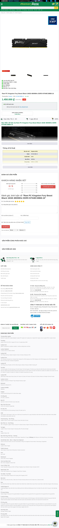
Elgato (9, 445)
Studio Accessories (21, 450)
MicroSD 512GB (18, 370)
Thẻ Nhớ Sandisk (4, 369)
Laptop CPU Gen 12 (15, 342)
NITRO (19, 346)
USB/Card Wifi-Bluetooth (29, 488)
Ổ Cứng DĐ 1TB (23, 493)
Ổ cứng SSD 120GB (4, 503)
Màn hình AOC (29, 479)
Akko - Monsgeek (4, 424)
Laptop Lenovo (40, 337)
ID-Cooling (16, 475)
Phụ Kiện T (23, 428)
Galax (31, 467)
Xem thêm (29, 143)
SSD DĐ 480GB (14, 499)
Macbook (2, 337)
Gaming (7, 354)
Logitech (2, 420)
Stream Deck (9, 450)
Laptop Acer (24, 337)
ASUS (6, 401)
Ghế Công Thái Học (43, 437)
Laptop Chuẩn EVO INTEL (6, 342)
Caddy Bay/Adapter (4, 488)
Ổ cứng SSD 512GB (8, 505)
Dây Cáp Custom (44, 424)
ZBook (23, 364)
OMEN (30, 364)
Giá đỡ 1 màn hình (4, 441)
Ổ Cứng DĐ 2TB (30, 493)
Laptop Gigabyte (13, 337)
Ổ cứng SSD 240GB (21, 503)
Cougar (27, 437)
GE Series (33, 376)
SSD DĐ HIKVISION (40, 498)
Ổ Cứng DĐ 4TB (44, 493)
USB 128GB (53, 414)
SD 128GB (42, 370)
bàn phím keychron (5, 9)
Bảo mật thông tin (4, 275)
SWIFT (2, 346)
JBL (20, 428)
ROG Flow (3, 360)
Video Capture (3, 450)
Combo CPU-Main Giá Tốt (20, 410)
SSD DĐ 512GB (21, 499)
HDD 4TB (21, 515)
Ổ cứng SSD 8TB (46, 505)
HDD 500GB (3, 515)
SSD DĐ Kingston (31, 498)
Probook (26, 364)
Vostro (18, 354)
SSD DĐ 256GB (7, 499)
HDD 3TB (17, 515)
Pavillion (9, 364)
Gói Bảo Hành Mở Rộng (5, 393)
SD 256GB (47, 370)
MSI (11, 401)
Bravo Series (14, 376)
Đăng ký (15, 328)
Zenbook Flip (15, 359)
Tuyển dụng (3, 278)
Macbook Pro (8, 384)
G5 (5, 350)
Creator (53, 376)
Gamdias (34, 467)
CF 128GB (16, 372)
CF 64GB (11, 372)
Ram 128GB (27, 483)
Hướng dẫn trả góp (34, 278)
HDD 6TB (25, 515)
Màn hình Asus (3, 479)
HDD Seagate (6, 517)
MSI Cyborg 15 (12, 9)
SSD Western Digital (20, 507)
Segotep (21, 467)
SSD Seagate (13, 507)
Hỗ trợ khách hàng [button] (7, 285)
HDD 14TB (44, 515)
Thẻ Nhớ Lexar (33, 369)
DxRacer (12, 437)
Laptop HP (19, 337)
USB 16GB (38, 414)
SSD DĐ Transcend (48, 498)
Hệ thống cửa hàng (5, 271)
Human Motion (33, 441)
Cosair (2, 467)
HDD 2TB (12, 515)
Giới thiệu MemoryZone (6, 268)
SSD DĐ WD (17, 498)
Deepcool (10, 467)
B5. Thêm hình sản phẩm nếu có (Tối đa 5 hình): (16, 222)
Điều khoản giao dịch (5, 273)
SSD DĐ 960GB (28, 499)
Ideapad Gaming (19, 380)
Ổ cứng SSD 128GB (13, 503)
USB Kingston (9, 414)
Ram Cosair (32, 483)
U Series (2, 350)
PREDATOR (24, 346)
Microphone (15, 450)
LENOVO (7, 397)
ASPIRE (11, 346)
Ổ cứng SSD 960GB (16, 505)
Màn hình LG (35, 479)
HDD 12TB (39, 515)
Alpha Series (3, 376)
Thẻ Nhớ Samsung (11, 369)
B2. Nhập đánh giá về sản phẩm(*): (10, 204)
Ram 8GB (7, 483)
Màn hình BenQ (22, 479)
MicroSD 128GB (4, 370)
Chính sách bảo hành (34, 273)
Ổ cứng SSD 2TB (31, 505)
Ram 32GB (17, 483)
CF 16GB (3, 372)
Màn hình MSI (40, 479)
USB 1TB (13, 416)
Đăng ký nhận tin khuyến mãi (9, 324)
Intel (1, 454)
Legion (24, 380)
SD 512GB (52, 370)
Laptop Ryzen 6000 (23, 342)
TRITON (28, 346)
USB (39, 9)
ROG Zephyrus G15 (36, 359)
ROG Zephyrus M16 (53, 359)
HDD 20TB (49, 515)
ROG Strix (7, 360)
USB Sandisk (3, 414)
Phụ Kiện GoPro (44, 488)
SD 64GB (38, 370)
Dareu (24, 424)
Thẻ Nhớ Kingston (26, 369)
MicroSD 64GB (52, 369)
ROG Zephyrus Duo (45, 359)
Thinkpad (11, 380)
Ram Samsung (55, 483)
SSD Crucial (7, 507)
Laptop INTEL (46, 337)
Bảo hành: (6, 291)
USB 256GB (3, 416)
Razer (6, 420)
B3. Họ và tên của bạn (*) (7, 215)
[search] (56, 8)
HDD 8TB (30, 515)
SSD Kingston (53, 505)
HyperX (12, 420)
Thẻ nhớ (35, 9)
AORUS (13, 350)
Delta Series (8, 376)
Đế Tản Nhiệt (13, 393)
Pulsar (16, 420)
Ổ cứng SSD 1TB (24, 505)
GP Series (28, 376)
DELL (4, 397)
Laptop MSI (7, 337)
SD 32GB (33, 370)
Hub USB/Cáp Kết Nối (19, 488)
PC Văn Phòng (3, 410)
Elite (17, 364)
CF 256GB (21, 372)
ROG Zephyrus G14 (28, 359)
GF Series (19, 376)
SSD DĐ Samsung (11, 498)
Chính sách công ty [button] (36, 266)
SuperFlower (19, 471)
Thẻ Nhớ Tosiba (19, 369)
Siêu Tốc (50, 525)
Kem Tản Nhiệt (37, 488)
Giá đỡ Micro (18, 441)
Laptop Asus (29, 337)
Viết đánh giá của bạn (48, 186)
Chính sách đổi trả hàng (35, 271)
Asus (24, 467)
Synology (2, 511)
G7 (7, 350)
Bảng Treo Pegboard (26, 441)
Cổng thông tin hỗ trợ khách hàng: (12, 293)
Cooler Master (17, 437)
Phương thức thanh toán (28, 324)
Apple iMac (12, 406)
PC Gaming (24, 9)
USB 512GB (8, 416)
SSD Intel (2, 507)
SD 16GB (29, 370)
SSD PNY (27, 507)
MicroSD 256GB (11, 370)
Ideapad (2, 380)
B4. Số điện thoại (25, 215)
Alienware (26, 354)
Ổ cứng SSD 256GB (38, 503)
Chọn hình (27, 222)
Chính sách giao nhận (35, 268)
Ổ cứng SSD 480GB (47, 503)
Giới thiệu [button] (4, 266)
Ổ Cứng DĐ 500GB (15, 493)
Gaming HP (35, 364)
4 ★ (22, 185)
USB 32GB (43, 414)
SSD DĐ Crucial (4, 498)
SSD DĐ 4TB (45, 499)
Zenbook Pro (21, 359)
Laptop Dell (34, 337)
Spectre (19, 364)
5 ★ (22, 183)
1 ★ (22, 192)
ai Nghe (26, 428)
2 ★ (22, 190)
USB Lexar (15, 414)
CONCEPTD (6, 346)
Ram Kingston (48, 483)
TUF (1, 359)
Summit (49, 376)
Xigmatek (5, 467)
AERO (9, 350)
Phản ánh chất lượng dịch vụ (7, 300)
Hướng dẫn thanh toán (35, 275)
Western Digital (3, 493)
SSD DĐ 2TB (39, 499)
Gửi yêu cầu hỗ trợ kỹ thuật (6, 295)
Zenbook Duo (9, 359)
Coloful (11, 462)
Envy (7, 364)
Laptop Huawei (52, 337)
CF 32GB (7, 372)
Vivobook (12, 360)
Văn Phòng (3, 354)
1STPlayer (17, 467)
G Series (22, 354)
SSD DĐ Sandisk (24, 498)
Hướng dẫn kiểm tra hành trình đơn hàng (39, 280)
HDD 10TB (35, 515)
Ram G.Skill (43, 483)
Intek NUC (3, 401)
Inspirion (14, 354)
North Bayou (39, 441)
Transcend (9, 493)
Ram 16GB (12, 483)
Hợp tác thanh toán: (10, 307)
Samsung (16, 428)
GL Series (24, 376)
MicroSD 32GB (46, 369)
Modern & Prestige (43, 376)
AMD (4, 454)
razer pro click (30, 9)
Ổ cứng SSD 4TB (39, 505)
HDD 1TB (8, 515)
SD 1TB (56, 370)
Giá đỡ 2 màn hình (12, 441)
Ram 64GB (22, 483)
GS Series (37, 376)
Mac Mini (17, 401)
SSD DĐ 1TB (34, 499)
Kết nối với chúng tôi (46, 324)
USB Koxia (19, 414)
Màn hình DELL (10, 479)
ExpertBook (16, 360)
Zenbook (4, 359)
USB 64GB (48, 414)
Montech (27, 467)
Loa (41, 9)
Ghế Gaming (50, 437)
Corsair (9, 420)
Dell (21, 420)
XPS (29, 354)
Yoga (14, 380)
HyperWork (23, 437)
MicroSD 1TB (24, 370)
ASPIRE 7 (15, 346)
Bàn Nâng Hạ (36, 437)
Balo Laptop (18, 393)
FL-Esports (20, 424)
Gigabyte (11, 458)
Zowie (19, 420)
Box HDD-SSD (11, 488)
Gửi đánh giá (6, 226)
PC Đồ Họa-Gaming (11, 410)
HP (1, 397)
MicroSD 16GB (39, 369)
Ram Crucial (37, 483)
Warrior (2, 437)
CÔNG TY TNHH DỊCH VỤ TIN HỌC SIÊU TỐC (44, 308)
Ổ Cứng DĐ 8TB (51, 493)
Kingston (10, 96)
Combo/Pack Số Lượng (28, 372)
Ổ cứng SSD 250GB (30, 503)
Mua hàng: (6, 288)
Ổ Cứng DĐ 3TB (37, 493)
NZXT (38, 467)
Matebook (2, 389)
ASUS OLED (18, 9)
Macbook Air (3, 384)
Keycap (31, 424)
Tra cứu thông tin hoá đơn (6, 298)
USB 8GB (34, 414)
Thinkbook (7, 380)
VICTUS (13, 364)
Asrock (14, 401)
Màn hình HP (16, 479)
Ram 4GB (2, 483)
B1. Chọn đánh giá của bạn (8, 201)
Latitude (10, 354)
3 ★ (22, 187)
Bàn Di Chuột (25, 420)
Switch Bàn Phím (37, 424)
